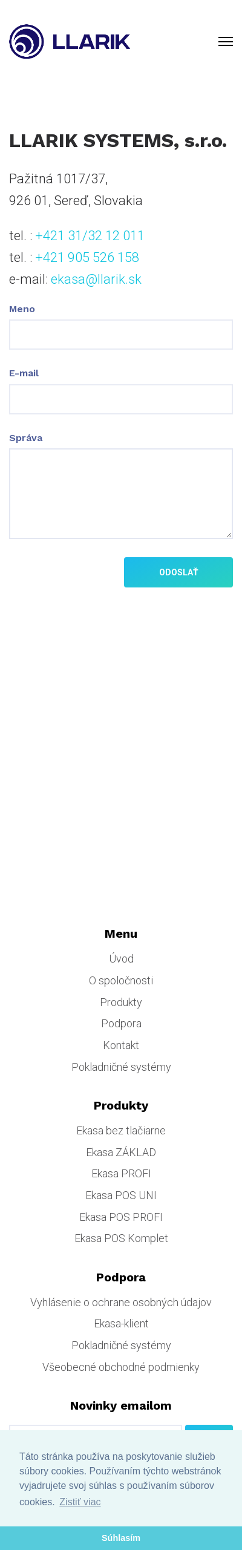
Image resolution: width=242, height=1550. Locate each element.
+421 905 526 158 (87, 257)
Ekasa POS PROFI (121, 1217)
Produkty (121, 1002)
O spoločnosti (121, 980)
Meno (22, 309)
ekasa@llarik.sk (96, 279)
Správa (25, 438)
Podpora (121, 1023)
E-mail (24, 373)
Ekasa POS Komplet (121, 1238)
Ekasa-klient (121, 1323)
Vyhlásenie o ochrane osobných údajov (121, 1302)
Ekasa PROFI (121, 1173)
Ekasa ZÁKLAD (121, 1152)
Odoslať (178, 572)
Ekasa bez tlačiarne (121, 1130)
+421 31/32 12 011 (90, 235)
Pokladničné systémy (121, 1067)
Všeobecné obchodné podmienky (121, 1367)
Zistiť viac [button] (79, 1502)
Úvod (121, 958)
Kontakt (121, 1045)
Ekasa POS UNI (121, 1195)
